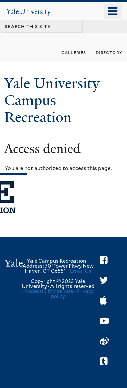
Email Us (80, 271)
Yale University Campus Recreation (51, 100)
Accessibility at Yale (48, 291)
